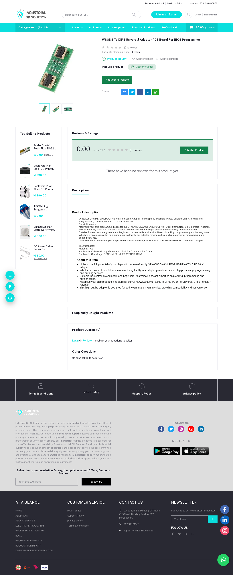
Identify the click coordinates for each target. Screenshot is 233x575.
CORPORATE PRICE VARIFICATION (34, 550)
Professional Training (174, 27)
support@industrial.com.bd (138, 530)
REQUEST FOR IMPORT (28, 545)
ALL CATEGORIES (25, 520)
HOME (18, 510)
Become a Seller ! (154, 3)
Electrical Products (143, 27)
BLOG (18, 535)
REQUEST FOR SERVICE (28, 540)
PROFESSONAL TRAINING (29, 530)
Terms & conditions (78, 525)
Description (80, 190)
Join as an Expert (166, 14)
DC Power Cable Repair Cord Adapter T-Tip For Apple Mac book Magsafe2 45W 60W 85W (43, 248)
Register (87, 340)
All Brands (95, 27)
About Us (77, 27)
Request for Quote (117, 79)
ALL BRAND (21, 515)
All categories (116, 27)
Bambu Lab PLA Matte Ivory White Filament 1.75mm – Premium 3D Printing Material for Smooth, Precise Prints (45, 228)
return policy (74, 510)
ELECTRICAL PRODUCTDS (30, 525)
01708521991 (131, 524)
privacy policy (75, 520)
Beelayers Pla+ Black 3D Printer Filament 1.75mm (43, 167)
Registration (211, 14)
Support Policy (75, 515)
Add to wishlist (142, 58)
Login (198, 14)
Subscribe (96, 481)
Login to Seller (175, 3)
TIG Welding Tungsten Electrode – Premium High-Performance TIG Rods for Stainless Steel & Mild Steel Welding (44, 208)
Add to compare (167, 58)
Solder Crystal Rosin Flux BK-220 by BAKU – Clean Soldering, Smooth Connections (44, 147)
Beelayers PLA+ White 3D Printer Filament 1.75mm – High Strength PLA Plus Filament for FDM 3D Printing (44, 188)
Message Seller (142, 66)
